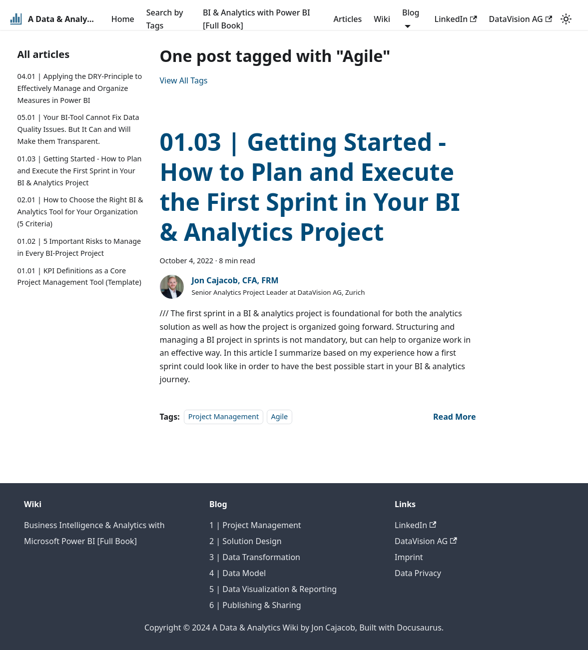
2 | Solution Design (245, 541)
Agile (279, 417)
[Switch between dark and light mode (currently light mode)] (566, 19)
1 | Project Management (255, 525)
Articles (347, 18)
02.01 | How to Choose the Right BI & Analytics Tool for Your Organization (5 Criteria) (80, 211)
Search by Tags (164, 19)
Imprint (409, 557)
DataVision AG (520, 18)
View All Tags (184, 80)
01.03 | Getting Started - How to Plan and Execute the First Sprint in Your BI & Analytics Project (79, 170)
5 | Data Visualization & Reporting (273, 589)
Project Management (223, 417)
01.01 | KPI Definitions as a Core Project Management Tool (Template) (79, 276)
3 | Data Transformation (254, 557)
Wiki (382, 18)
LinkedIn (456, 18)
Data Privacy (418, 573)
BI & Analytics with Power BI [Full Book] (256, 19)
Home (122, 18)
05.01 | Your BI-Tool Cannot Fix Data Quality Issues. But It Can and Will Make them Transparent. (78, 129)
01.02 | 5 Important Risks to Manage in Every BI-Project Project (79, 247)
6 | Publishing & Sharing (255, 605)
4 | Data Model (237, 573)
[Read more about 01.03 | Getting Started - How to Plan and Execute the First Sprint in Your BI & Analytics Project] (454, 416)
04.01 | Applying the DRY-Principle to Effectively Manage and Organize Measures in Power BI (79, 88)
